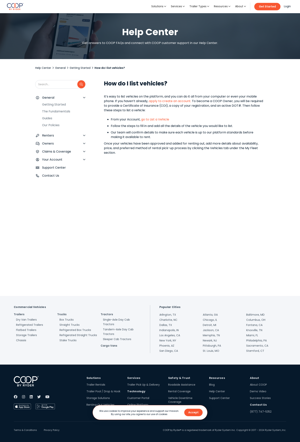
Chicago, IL (210, 320)
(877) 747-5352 (260, 412)
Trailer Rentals (95, 385)
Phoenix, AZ (166, 346)
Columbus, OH (255, 320)
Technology (136, 391)
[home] (15, 6)
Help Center (43, 68)
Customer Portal (138, 398)
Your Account (52, 159)
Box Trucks (67, 320)
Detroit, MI (209, 325)
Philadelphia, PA (256, 340)
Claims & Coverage (56, 151)
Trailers (19, 314)
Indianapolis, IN (169, 330)
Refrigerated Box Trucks (75, 330)
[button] (159, 6)
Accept (193, 412)
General (60, 68)
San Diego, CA (168, 351)
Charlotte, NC (168, 320)
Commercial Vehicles (30, 307)
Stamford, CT (255, 351)
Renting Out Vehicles (100, 405)
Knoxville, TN (254, 330)
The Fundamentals (56, 111)
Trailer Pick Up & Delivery (143, 385)
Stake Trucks (68, 340)
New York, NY (167, 340)
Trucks (62, 314)
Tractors (107, 314)
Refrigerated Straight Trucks (78, 335)
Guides (47, 118)
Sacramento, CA (257, 346)
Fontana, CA (254, 325)
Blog (212, 385)
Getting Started (80, 68)
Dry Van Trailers (26, 320)
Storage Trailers (26, 335)
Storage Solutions (98, 398)
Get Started (267, 6)
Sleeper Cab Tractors (117, 339)
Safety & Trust (179, 378)
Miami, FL (252, 335)
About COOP (258, 385)
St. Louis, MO (211, 351)
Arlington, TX (167, 315)
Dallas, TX (165, 325)
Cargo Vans (109, 346)
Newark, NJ (210, 340)
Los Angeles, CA (169, 335)
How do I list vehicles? (110, 68)
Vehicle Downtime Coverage (180, 400)
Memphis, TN (211, 335)
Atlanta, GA (210, 315)
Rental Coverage (179, 391)
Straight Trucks (70, 325)
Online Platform (137, 405)
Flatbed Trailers (26, 330)
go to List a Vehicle (155, 119)
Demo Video (258, 391)
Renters (48, 135)
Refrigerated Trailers (29, 325)
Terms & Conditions (25, 430)
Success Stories (260, 398)
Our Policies (51, 125)
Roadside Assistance (181, 385)
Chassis (21, 340)
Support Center (54, 167)
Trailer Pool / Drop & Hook (103, 391)
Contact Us (50, 175)
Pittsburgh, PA (212, 346)
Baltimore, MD (255, 315)
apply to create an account (169, 101)
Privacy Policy (52, 430)
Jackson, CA (211, 330)
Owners (48, 143)
